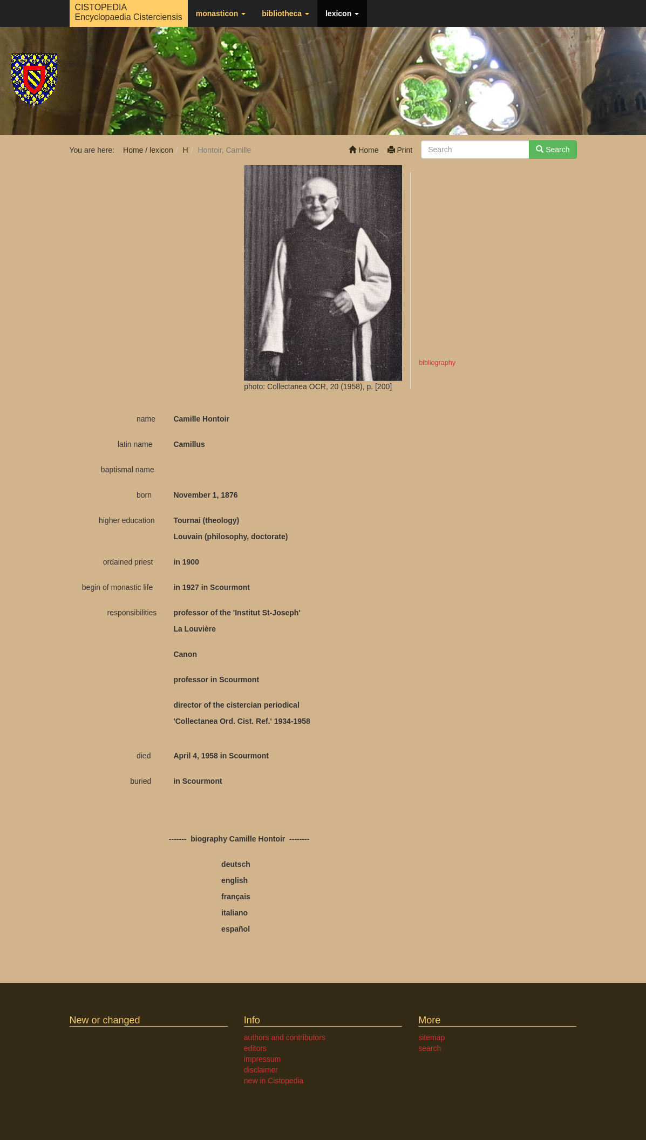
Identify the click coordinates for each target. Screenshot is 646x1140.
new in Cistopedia (274, 1080)
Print (400, 150)
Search (552, 149)
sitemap (431, 1037)
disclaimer (261, 1070)
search (429, 1048)
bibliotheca (285, 13)
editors (255, 1048)
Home (363, 150)
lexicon (342, 13)
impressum (262, 1059)
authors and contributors (284, 1037)
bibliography (437, 363)
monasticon (221, 13)
